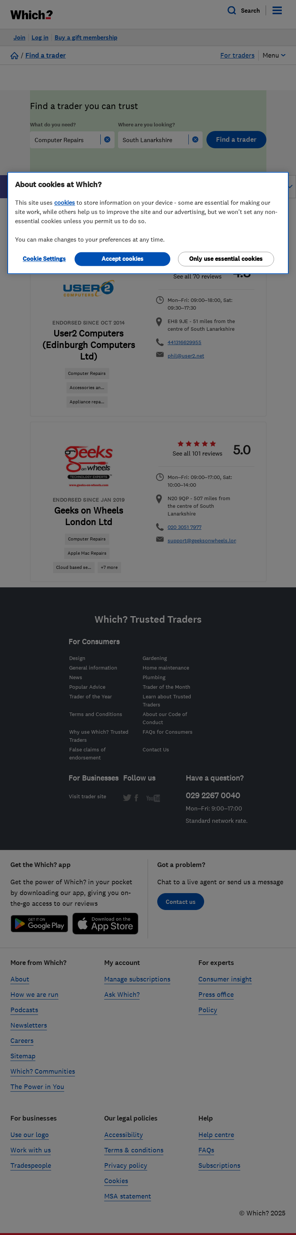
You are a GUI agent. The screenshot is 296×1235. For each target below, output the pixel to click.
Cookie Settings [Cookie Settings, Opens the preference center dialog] (44, 259)
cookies (64, 203)
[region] (148, 223)
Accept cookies (122, 259)
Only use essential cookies (226, 259)
